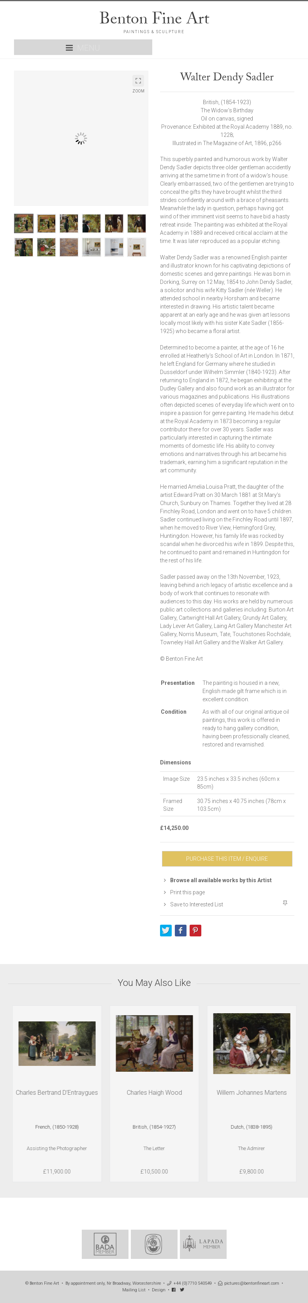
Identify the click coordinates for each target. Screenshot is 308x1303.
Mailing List (134, 1289)
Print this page (184, 892)
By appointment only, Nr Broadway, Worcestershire (113, 1283)
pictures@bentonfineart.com (248, 1283)
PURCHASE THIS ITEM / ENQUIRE (227, 859)
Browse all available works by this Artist (218, 880)
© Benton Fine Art (42, 1283)
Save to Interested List (193, 904)
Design (158, 1289)
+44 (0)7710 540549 (189, 1283)
